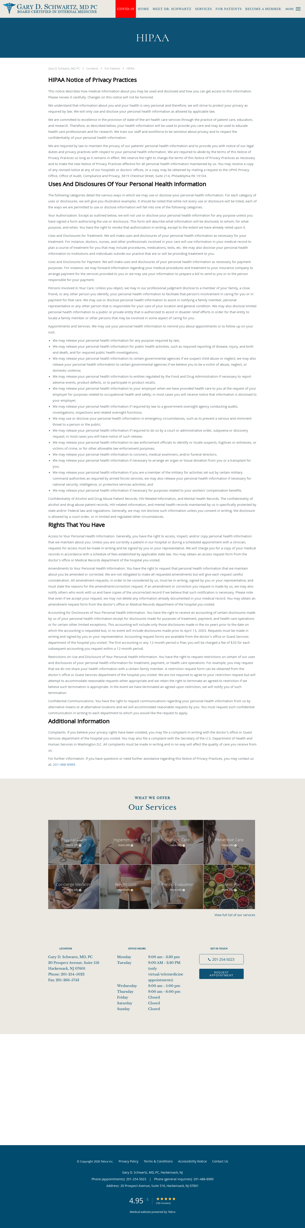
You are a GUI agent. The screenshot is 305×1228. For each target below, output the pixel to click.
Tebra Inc (107, 1161)
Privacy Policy (128, 1161)
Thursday (151, 992)
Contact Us (220, 1161)
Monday (151, 957)
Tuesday (151, 963)
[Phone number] (221, 959)
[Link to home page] (48, 8)
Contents (92, 68)
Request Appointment (221, 973)
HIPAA (130, 68)
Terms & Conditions (158, 1161)
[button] (298, 8)
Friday (151, 997)
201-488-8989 (64, 764)
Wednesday (151, 986)
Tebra (171, 1212)
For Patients (113, 68)
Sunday (151, 1009)
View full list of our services (235, 915)
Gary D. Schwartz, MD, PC (64, 68)
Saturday (151, 1003)
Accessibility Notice (192, 1161)
